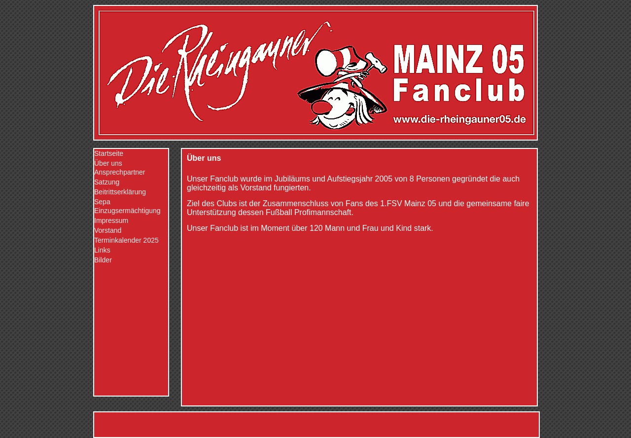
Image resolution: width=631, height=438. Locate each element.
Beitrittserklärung (120, 192)
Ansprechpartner (119, 172)
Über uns (108, 163)
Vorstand (107, 230)
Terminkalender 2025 (126, 240)
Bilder (103, 260)
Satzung (106, 182)
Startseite (108, 153)
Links (102, 250)
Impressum (111, 220)
